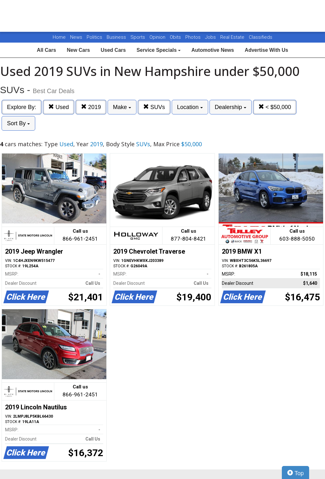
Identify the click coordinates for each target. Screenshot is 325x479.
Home (59, 37)
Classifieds (260, 37)
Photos (193, 37)
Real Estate (233, 37)
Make (122, 107)
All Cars (46, 50)
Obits (176, 37)
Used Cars (113, 50)
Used (58, 107)
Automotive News (212, 50)
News (76, 37)
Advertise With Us (266, 50)
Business (117, 37)
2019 (91, 107)
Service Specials (158, 50)
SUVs (154, 107)
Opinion (158, 37)
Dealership (230, 107)
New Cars (78, 50)
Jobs (211, 37)
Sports (138, 37)
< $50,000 (274, 107)
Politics (94, 37)
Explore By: (21, 107)
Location (190, 107)
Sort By (18, 123)
